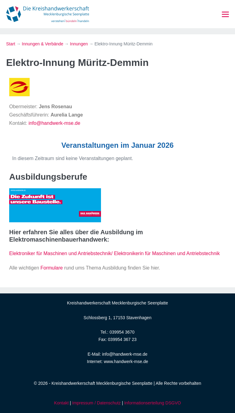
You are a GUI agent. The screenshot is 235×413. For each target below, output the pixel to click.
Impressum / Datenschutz (96, 402)
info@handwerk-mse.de (54, 123)
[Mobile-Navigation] (225, 14)
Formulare (51, 267)
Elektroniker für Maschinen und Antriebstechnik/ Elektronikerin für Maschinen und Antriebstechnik (114, 253)
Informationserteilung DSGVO (152, 402)
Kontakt (61, 402)
